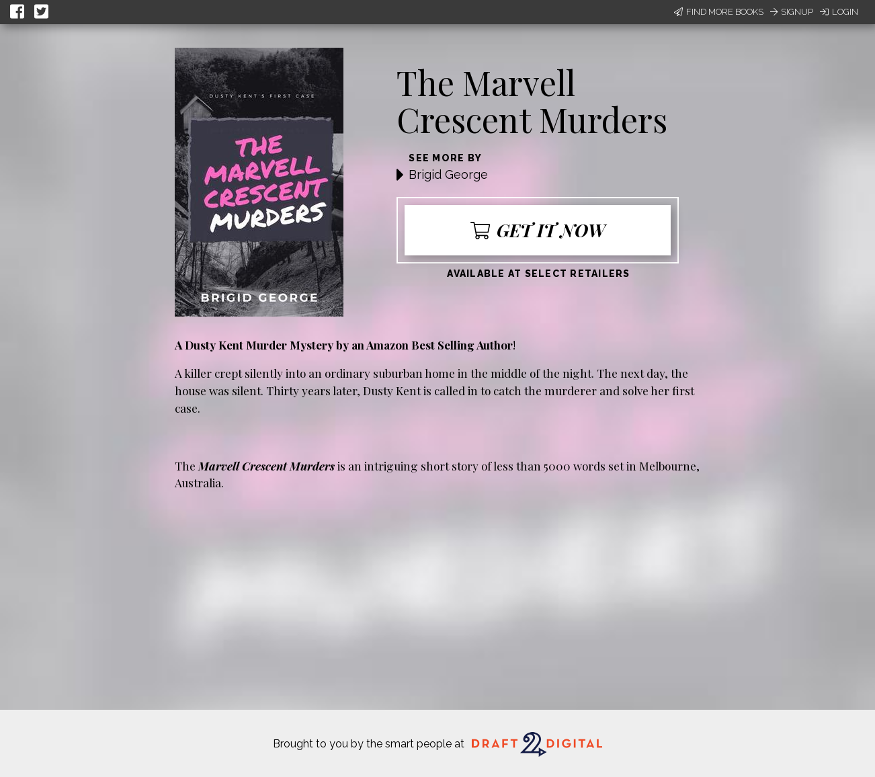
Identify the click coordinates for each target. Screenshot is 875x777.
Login (839, 12)
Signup (791, 12)
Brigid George (448, 174)
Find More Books (718, 12)
